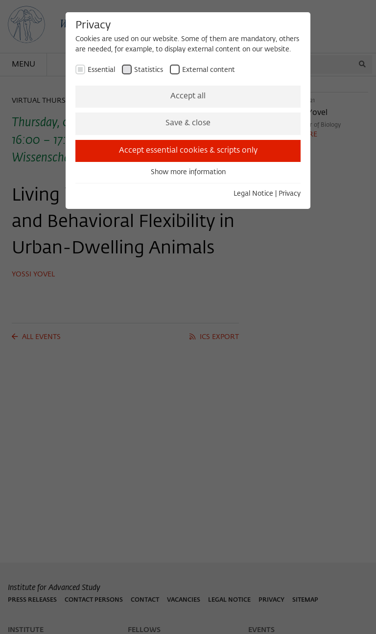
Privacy (290, 193)
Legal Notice (253, 193)
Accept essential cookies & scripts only (188, 151)
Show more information (188, 172)
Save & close (188, 123)
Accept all (188, 96)
